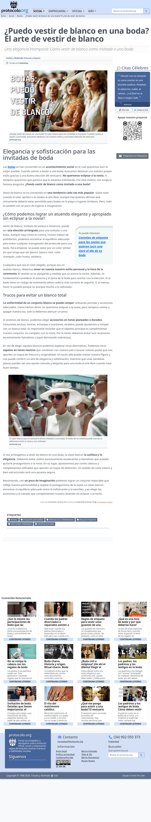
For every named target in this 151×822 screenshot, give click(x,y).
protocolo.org (46, 524)
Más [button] (91, 11)
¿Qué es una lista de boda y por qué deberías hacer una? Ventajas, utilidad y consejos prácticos (129, 626)
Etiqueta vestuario (33, 519)
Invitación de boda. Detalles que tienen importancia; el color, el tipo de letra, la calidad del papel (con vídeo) (19, 711)
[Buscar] (127, 11)
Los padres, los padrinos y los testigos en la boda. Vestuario (130, 665)
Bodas (14, 519)
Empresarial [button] (57, 11)
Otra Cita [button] (124, 110)
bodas (11, 167)
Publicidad (113, 741)
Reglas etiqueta (87, 519)
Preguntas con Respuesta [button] (132, 156)
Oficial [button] (77, 11)
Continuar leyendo (20, 639)
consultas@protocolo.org (70, 741)
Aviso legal (61, 751)
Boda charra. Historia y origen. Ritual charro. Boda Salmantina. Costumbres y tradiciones (56, 668)
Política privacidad (65, 754)
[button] (57, 101)
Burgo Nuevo (88, 760)
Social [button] (37, 11)
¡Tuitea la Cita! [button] (141, 110)
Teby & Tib (86, 754)
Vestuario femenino (21, 524)
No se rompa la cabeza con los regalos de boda (17, 664)
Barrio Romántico (90, 757)
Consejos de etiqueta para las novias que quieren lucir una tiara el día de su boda (93, 246)
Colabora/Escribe (64, 757)
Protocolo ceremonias (61, 519)
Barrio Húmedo (89, 751)
